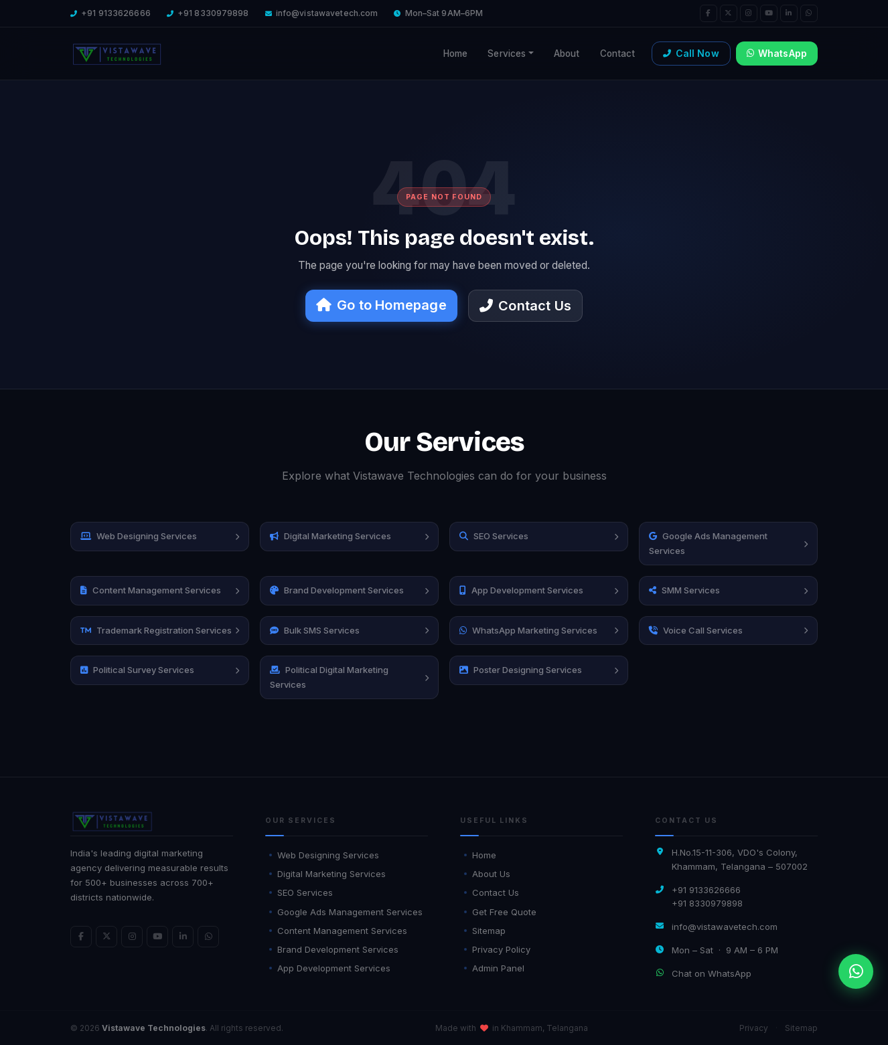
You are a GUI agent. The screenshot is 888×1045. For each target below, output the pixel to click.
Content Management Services (338, 930)
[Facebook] (708, 13)
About (567, 53)
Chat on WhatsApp (711, 973)
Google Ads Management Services (346, 912)
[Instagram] (748, 13)
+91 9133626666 (116, 13)
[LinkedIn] (789, 13)
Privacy (753, 1028)
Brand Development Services (333, 949)
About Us (487, 873)
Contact (618, 53)
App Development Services (329, 968)
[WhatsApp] (809, 13)
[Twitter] (728, 13)
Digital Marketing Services (327, 873)
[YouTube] (769, 13)
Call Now (691, 53)
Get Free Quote (500, 912)
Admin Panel (494, 968)
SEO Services (301, 892)
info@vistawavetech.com (327, 13)
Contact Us (525, 306)
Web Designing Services (324, 855)
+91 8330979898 (213, 13)
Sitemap (485, 930)
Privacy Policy (497, 949)
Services (507, 53)
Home (455, 53)
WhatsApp (777, 53)
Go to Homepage (381, 305)
